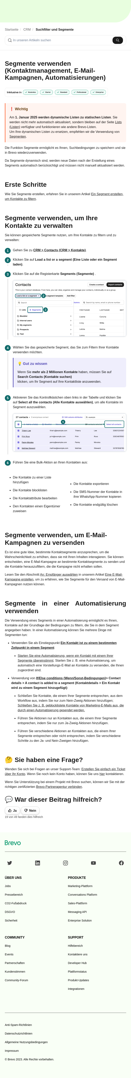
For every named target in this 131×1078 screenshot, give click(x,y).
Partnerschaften (15, 963)
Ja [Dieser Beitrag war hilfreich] (15, 810)
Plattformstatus (77, 971)
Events (9, 954)
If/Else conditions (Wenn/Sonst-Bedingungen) (71, 678)
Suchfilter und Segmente (55, 29)
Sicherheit (11, 920)
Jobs (8, 886)
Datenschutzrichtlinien (18, 1033)
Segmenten (17, 136)
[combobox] (65, 40)
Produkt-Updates (78, 980)
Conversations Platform (82, 894)
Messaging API (77, 911)
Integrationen (76, 988)
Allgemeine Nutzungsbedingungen (26, 1042)
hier (102, 774)
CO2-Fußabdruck (16, 903)
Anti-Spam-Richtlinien (18, 1025)
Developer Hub (77, 963)
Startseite (11, 29)
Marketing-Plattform (80, 886)
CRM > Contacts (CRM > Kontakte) (59, 250)
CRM (27, 29)
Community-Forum (16, 980)
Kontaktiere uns (77, 954)
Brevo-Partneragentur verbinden (59, 786)
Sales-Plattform (77, 903)
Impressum (12, 1050)
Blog (7, 945)
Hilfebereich (75, 945)
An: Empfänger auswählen (59, 574)
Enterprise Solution (80, 920)
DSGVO (10, 911)
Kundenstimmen (15, 971)
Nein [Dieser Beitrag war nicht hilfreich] (32, 810)
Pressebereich (14, 894)
